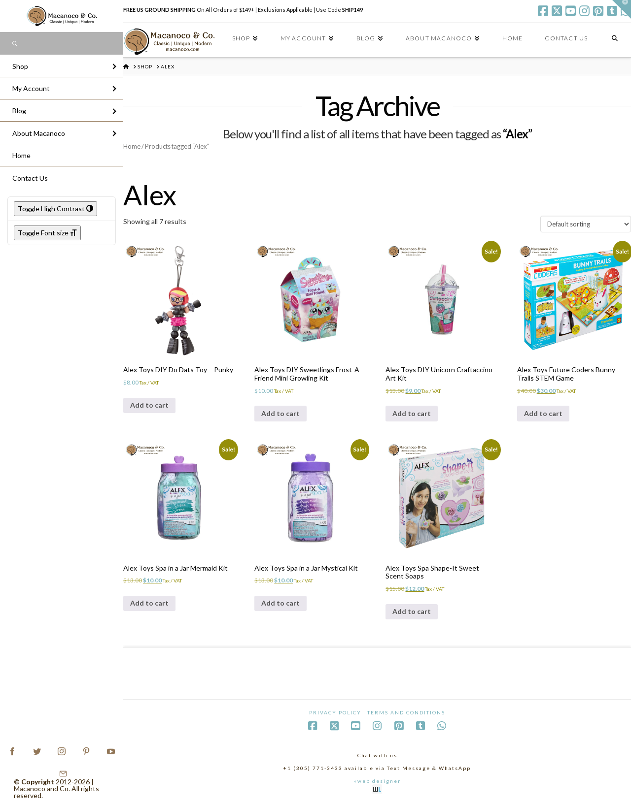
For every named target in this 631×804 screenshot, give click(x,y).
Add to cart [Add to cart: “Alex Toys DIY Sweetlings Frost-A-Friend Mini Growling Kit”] (280, 413)
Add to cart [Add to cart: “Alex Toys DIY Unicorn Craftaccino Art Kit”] (411, 413)
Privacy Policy (335, 712)
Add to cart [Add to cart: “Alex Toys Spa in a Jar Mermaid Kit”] (149, 603)
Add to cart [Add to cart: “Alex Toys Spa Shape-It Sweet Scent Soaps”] (411, 611)
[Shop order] (585, 224)
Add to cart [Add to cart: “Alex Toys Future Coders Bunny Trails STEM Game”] (543, 413)
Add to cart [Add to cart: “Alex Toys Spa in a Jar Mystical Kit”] (280, 603)
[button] (621, 9)
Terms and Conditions (406, 712)
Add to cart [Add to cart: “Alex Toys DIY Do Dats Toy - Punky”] (149, 405)
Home (131, 146)
